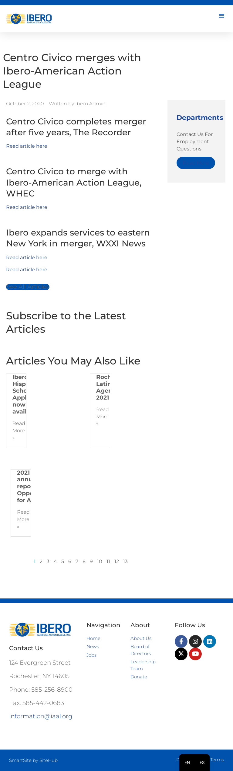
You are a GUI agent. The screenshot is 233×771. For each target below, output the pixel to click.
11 (108, 561)
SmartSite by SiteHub (33, 760)
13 (125, 561)
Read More (196, 163)
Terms (217, 760)
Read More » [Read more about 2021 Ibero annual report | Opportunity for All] (23, 519)
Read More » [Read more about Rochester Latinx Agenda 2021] (102, 417)
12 (116, 561)
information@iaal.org (41, 716)
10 (99, 561)
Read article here (26, 146)
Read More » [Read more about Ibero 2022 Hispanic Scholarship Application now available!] (18, 430)
